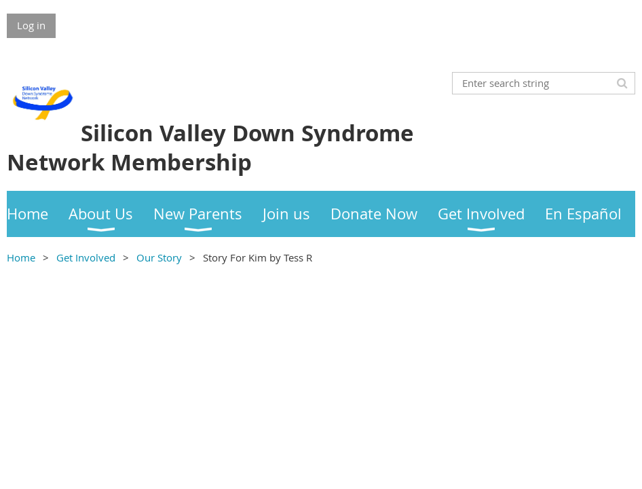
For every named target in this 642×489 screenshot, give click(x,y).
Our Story (159, 257)
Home (21, 257)
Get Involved (85, 257)
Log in (31, 25)
